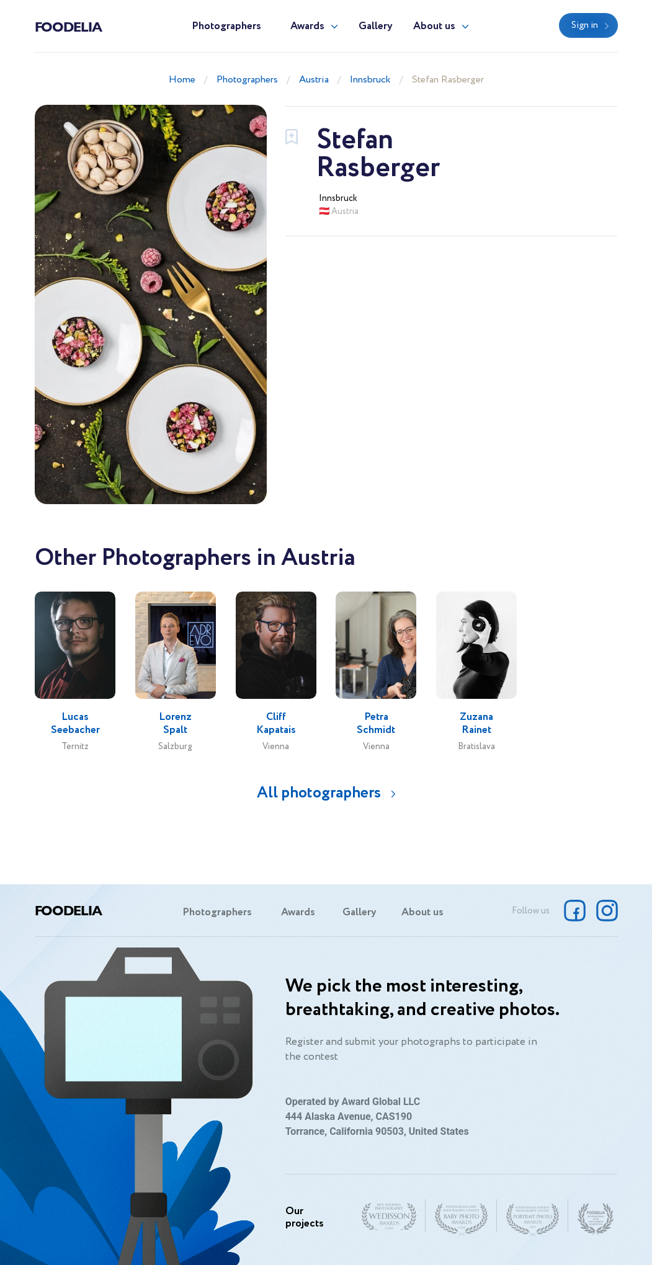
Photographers (226, 26)
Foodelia (68, 26)
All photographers (319, 792)
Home (182, 80)
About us (434, 26)
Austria (314, 80)
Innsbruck (370, 80)
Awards (307, 26)
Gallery (376, 26)
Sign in (584, 25)
